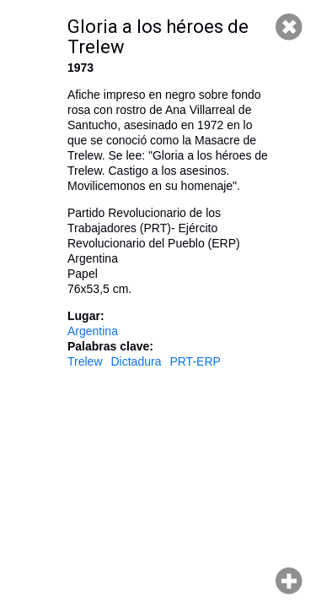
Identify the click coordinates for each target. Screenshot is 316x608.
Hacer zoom (289, 581)
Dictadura (136, 361)
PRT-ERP (194, 361)
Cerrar (289, 27)
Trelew (85, 361)
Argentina (92, 331)
